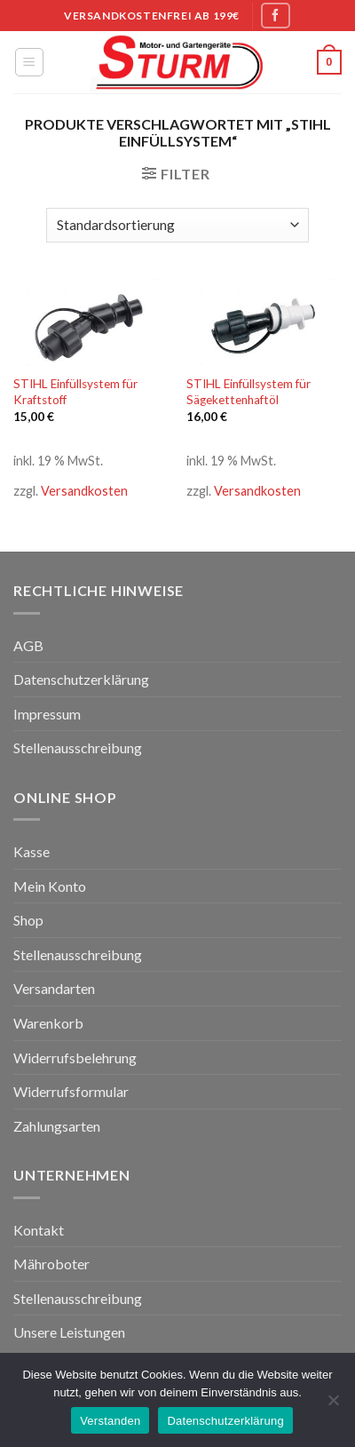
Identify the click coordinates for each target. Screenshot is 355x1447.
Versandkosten (84, 490)
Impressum (47, 713)
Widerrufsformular (71, 1091)
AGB (28, 645)
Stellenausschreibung (77, 747)
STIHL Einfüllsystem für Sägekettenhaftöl (248, 392)
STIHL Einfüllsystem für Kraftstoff (75, 392)
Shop (28, 919)
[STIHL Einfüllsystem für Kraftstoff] (91, 322)
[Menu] (29, 62)
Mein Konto (49, 886)
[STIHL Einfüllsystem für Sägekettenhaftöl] (264, 322)
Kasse (31, 851)
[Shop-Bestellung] (177, 225)
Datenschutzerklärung (81, 679)
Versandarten (54, 988)
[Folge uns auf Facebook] (275, 15)
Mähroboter (51, 1263)
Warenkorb (48, 1022)
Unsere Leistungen (69, 1332)
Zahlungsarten (56, 1125)
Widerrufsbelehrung (75, 1057)
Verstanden (110, 1420)
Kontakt (38, 1229)
